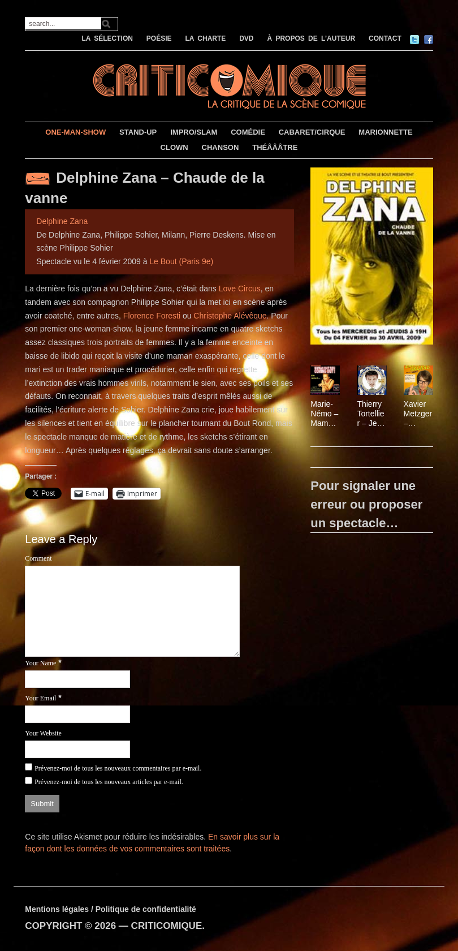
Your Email (40, 698)
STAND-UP (138, 132)
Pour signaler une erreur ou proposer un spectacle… (366, 504)
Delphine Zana (62, 221)
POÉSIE (159, 38)
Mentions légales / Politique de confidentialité (110, 909)
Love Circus (240, 288)
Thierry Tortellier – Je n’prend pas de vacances (371, 413)
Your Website (43, 733)
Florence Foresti (151, 315)
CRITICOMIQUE (166, 925)
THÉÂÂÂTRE (274, 147)
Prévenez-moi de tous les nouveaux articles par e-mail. (108, 782)
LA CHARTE (205, 38)
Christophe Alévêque (229, 315)
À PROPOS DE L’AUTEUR (311, 38)
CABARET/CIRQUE (312, 132)
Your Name (40, 663)
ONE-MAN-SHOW (75, 132)
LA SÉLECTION (107, 38)
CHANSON (220, 147)
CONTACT (385, 38)
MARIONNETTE (385, 132)
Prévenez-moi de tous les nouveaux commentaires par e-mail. (117, 768)
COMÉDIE (248, 132)
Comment (38, 558)
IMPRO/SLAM (193, 132)
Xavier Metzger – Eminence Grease (418, 413)
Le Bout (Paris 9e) (181, 261)
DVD (246, 38)
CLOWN (174, 147)
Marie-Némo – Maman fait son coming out (324, 413)
